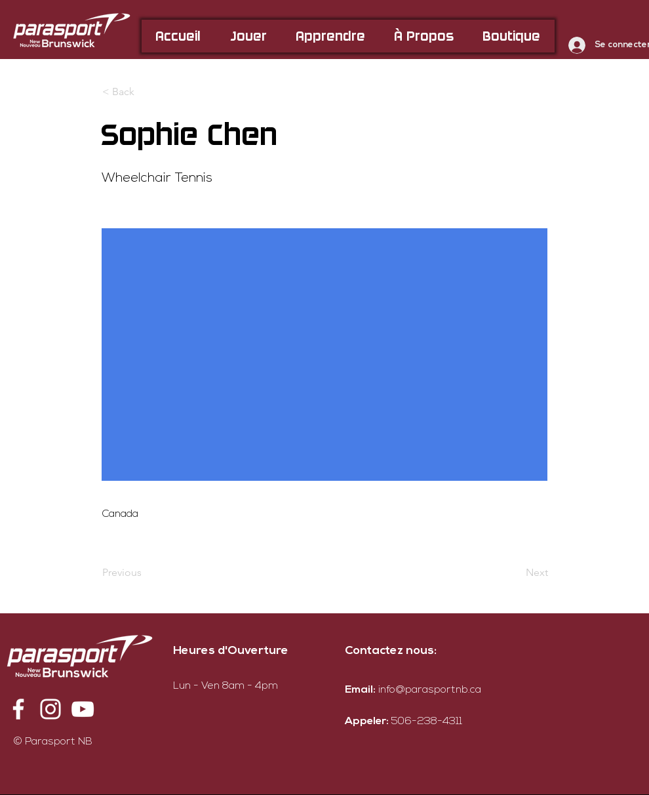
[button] (248, 36)
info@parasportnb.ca (429, 690)
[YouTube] (82, 709)
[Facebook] (18, 709)
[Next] (515, 573)
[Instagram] (50, 709)
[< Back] (145, 92)
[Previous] (145, 573)
